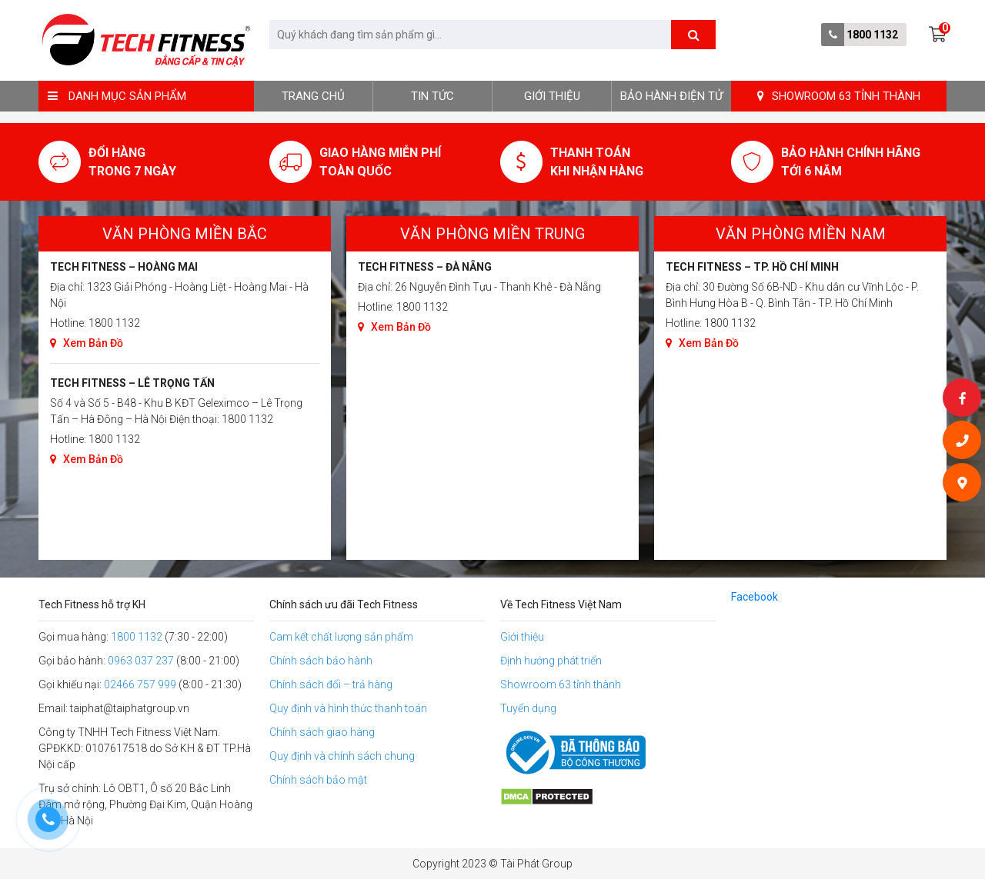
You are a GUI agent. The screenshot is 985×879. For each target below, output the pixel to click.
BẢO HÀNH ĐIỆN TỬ (671, 96)
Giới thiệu (552, 96)
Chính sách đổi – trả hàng (330, 684)
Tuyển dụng (528, 708)
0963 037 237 (141, 660)
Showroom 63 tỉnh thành (560, 684)
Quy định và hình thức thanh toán (348, 708)
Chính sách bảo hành (320, 660)
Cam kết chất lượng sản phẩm (341, 637)
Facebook (754, 597)
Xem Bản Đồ (86, 343)
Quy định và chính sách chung (342, 756)
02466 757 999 (140, 684)
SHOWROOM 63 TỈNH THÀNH (838, 96)
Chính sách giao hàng (322, 732)
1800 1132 (872, 34)
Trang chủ (313, 96)
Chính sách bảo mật (318, 780)
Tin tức (432, 96)
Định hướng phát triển (551, 660)
